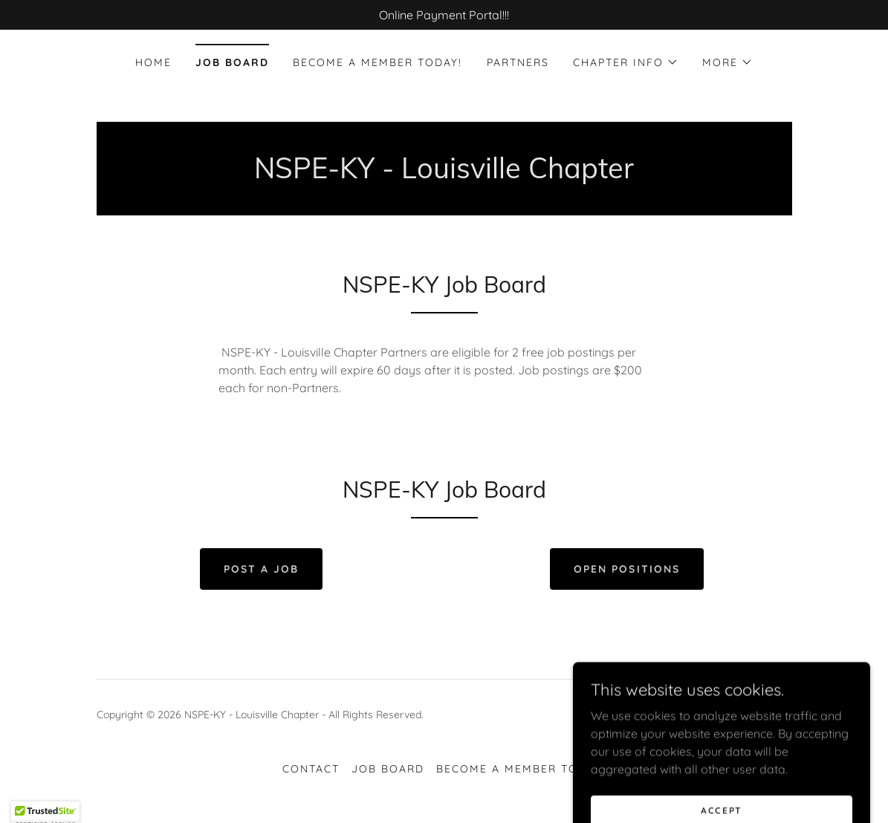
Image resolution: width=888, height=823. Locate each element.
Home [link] (153, 62)
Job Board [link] (232, 62)
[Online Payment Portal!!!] (444, 15)
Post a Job (261, 569)
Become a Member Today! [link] (377, 62)
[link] (743, 723)
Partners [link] (518, 62)
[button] (625, 62)
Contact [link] (311, 768)
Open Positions (626, 569)
